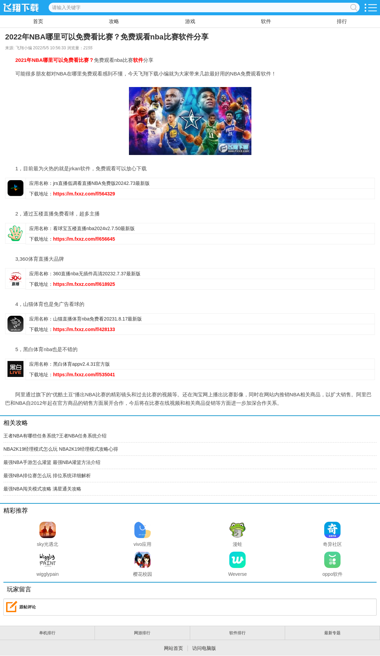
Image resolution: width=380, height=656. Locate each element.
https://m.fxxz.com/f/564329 (84, 193)
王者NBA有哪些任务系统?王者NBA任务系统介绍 (54, 435)
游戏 (190, 21)
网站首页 (173, 648)
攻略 (114, 21)
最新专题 (332, 633)
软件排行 (237, 633)
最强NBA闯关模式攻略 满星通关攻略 (42, 488)
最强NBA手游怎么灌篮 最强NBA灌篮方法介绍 (51, 462)
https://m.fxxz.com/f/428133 (84, 329)
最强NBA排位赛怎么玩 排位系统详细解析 (47, 475)
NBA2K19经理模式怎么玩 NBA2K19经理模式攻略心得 (60, 449)
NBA (37, 60)
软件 (266, 21)
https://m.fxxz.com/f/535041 (84, 374)
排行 (342, 21)
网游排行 (142, 633)
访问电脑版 (204, 648)
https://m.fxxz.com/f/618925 (84, 284)
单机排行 (47, 633)
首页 (38, 21)
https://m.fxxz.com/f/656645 (84, 239)
